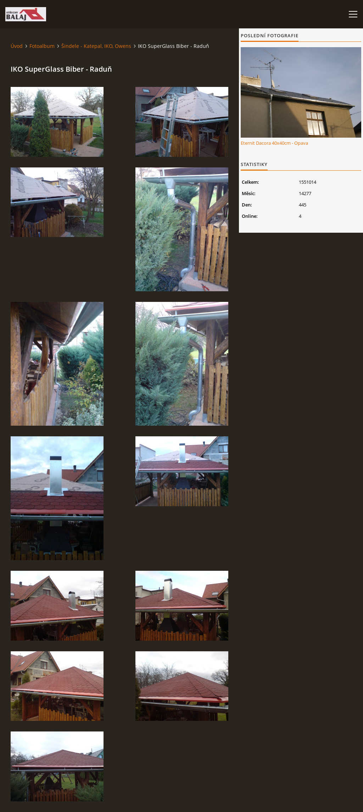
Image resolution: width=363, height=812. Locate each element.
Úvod (17, 46)
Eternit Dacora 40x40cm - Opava (274, 143)
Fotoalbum (42, 46)
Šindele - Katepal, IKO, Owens (96, 46)
